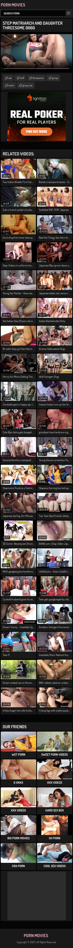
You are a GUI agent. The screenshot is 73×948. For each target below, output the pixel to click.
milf (22, 78)
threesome (38, 78)
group (55, 78)
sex (10, 78)
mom (11, 85)
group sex (27, 85)
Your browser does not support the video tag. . (36, 53)
